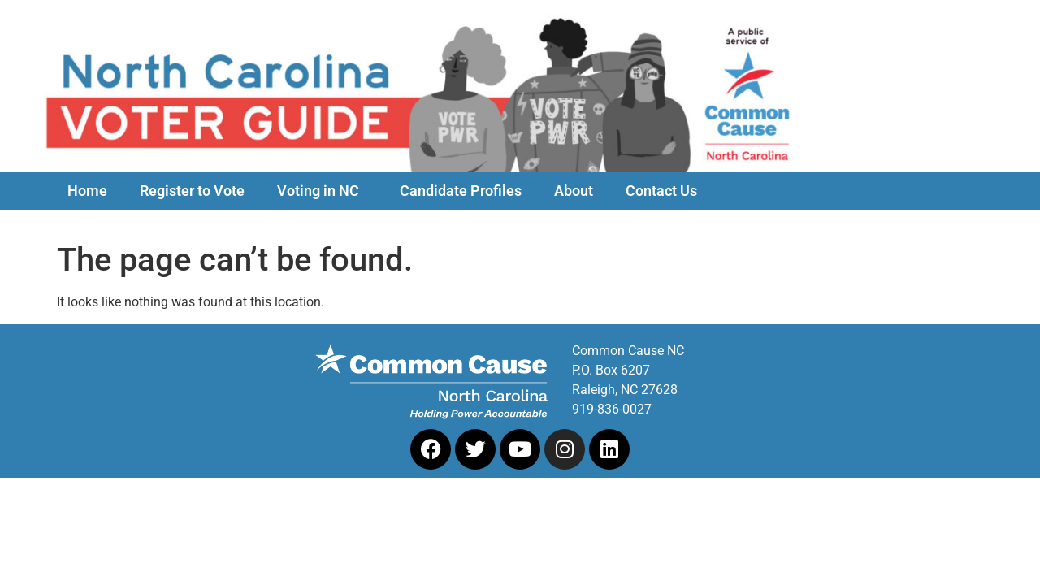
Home (87, 191)
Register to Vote (192, 191)
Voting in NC (322, 191)
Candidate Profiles (461, 191)
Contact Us (661, 191)
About (573, 191)
